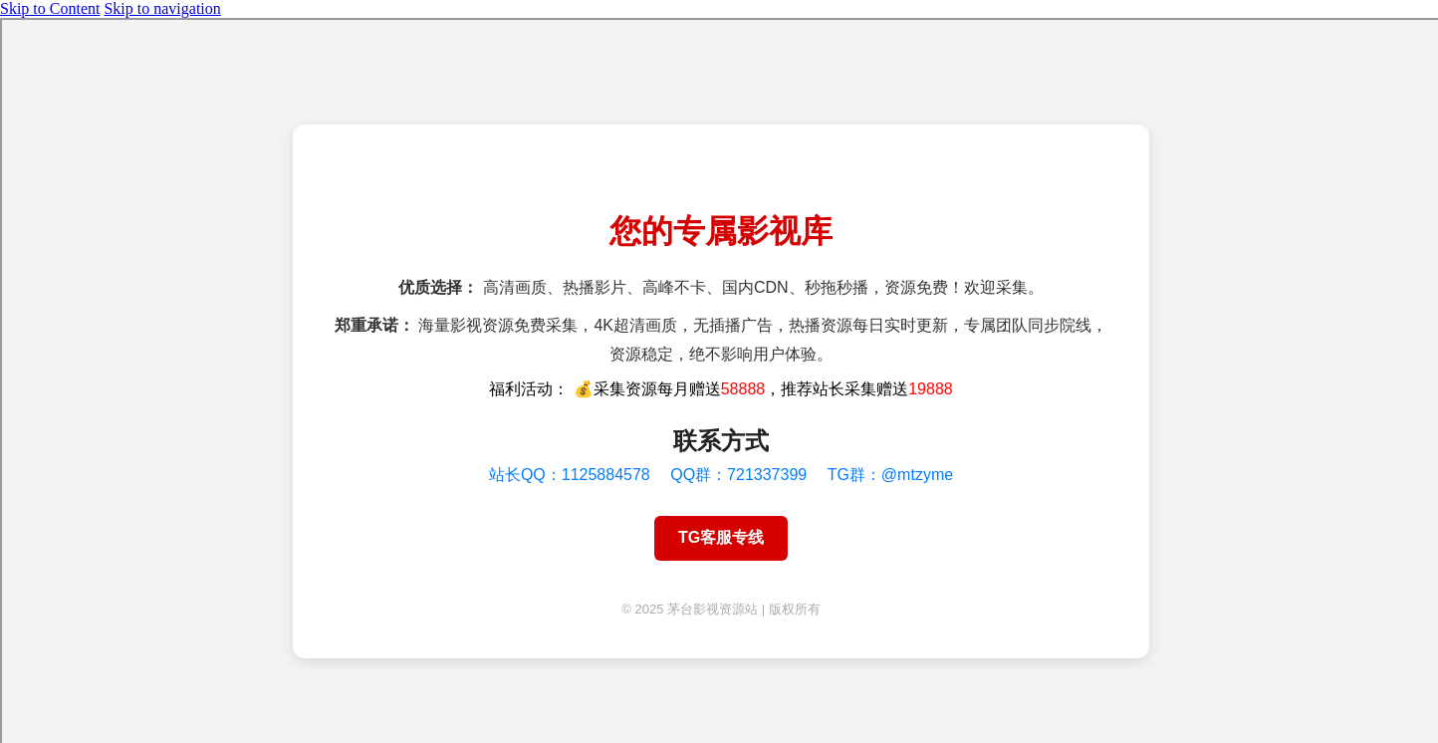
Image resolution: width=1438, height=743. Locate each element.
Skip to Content (50, 8)
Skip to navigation (162, 8)
